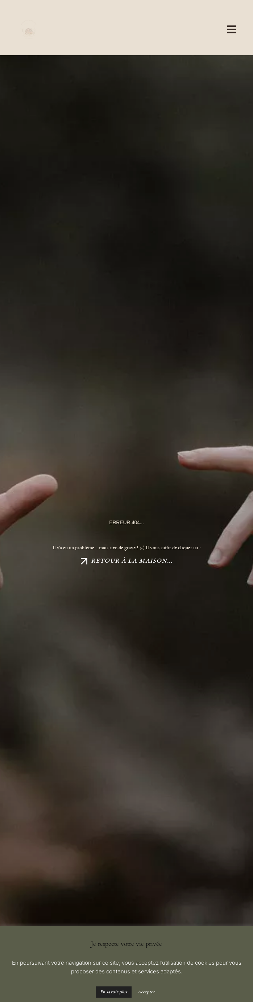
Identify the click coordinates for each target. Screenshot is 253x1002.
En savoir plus (113, 992)
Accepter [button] (146, 992)
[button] (142, 30)
